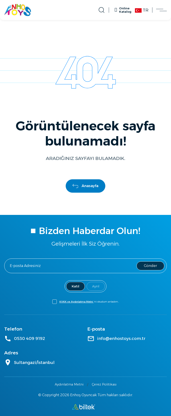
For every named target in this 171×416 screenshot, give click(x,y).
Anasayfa (86, 186)
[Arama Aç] (104, 10)
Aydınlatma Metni (69, 384)
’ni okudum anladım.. (89, 301)
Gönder (150, 266)
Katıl (75, 286)
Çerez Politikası (104, 384)
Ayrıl (95, 286)
